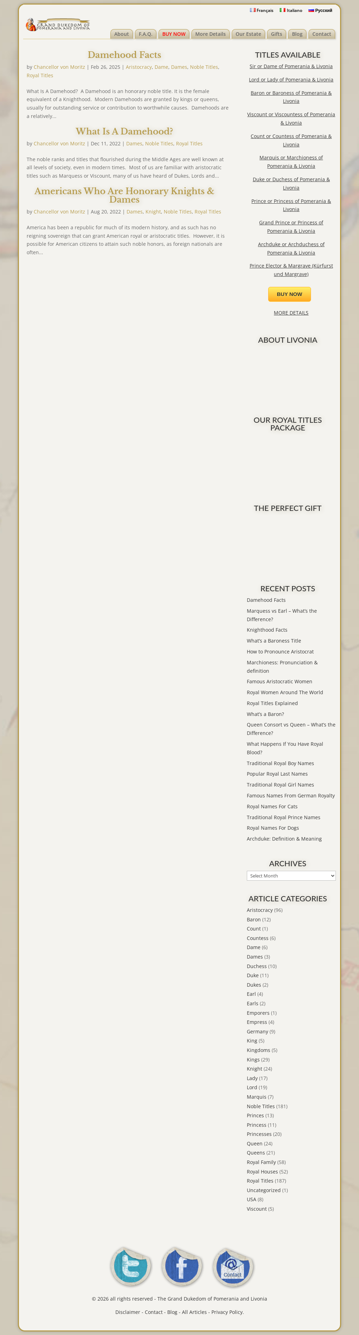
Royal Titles (40, 75)
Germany (257, 1031)
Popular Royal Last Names (277, 773)
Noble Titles (204, 67)
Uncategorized (264, 1190)
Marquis (256, 1096)
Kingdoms (258, 1050)
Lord (252, 1087)
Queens (256, 1152)
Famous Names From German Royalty (291, 795)
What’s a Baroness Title (274, 640)
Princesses (259, 1134)
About (121, 34)
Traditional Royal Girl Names (280, 784)
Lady (252, 1078)
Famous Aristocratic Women (279, 681)
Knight (153, 211)
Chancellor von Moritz (59, 67)
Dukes (254, 984)
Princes (255, 1115)
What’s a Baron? (265, 714)
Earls (252, 1003)
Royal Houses (262, 1171)
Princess (256, 1125)
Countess (258, 938)
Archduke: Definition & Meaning (284, 838)
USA (251, 1199)
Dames (179, 67)
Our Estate (248, 34)
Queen (255, 1143)
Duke (253, 975)
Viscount (257, 1208)
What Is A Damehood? (124, 131)
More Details (210, 34)
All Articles (194, 1312)
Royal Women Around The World (285, 692)
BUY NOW (173, 34)
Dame (161, 67)
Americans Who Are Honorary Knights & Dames (124, 195)
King (252, 1040)
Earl (251, 994)
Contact (321, 34)
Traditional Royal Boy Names (280, 763)
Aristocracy (139, 67)
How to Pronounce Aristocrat (280, 651)
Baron (254, 919)
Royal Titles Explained (272, 703)
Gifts (276, 34)
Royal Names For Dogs (273, 827)
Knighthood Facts (267, 629)
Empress (257, 1022)
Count (254, 928)
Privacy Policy (227, 1312)
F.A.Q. (146, 34)
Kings (253, 1059)
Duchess (257, 966)
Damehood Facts (124, 55)
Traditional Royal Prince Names (283, 817)
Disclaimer (127, 1312)
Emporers (258, 1013)
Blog (297, 34)
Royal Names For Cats (272, 806)
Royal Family (261, 1162)
